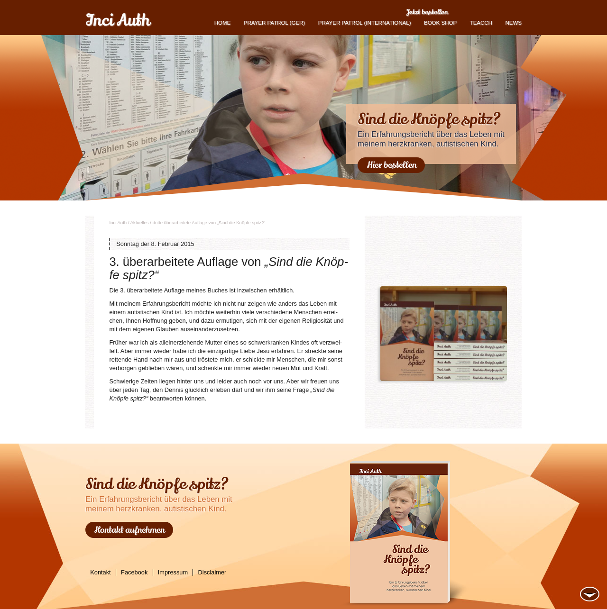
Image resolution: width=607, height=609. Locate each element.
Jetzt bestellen (427, 12)
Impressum (173, 572)
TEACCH (481, 23)
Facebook (134, 572)
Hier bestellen (391, 165)
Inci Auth (117, 20)
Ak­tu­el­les (139, 222)
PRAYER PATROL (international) (364, 23)
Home (222, 23)
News (513, 23)
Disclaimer (212, 572)
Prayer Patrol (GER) (274, 23)
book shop (440, 23)
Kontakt (100, 572)
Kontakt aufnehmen (129, 530)
